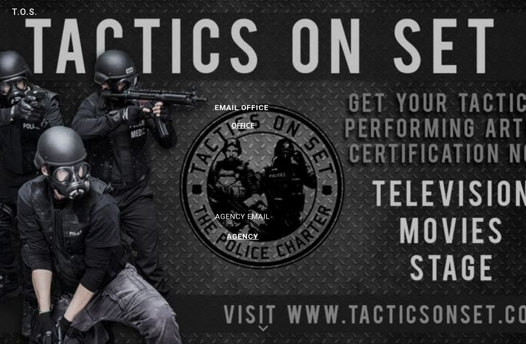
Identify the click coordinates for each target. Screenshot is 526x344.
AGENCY (243, 236)
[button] (263, 328)
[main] (243, 172)
